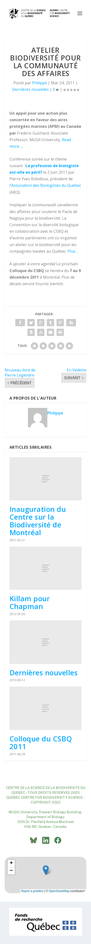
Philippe (39, 83)
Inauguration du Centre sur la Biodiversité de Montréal (37, 520)
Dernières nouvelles (30, 89)
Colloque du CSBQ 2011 (40, 742)
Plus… (72, 251)
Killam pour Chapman (29, 602)
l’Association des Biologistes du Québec (45, 185)
